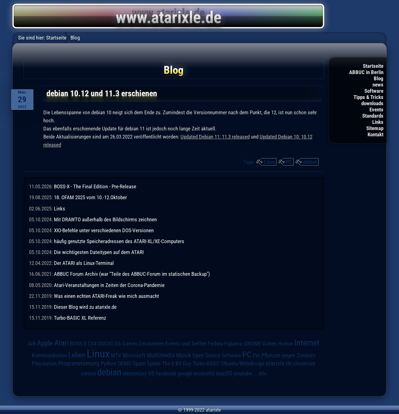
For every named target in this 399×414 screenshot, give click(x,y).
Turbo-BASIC (206, 363)
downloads (372, 103)
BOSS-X (78, 344)
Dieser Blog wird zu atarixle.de (85, 307)
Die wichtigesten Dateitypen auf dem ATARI (99, 252)
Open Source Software (216, 355)
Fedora (215, 343)
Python (108, 363)
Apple (45, 343)
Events (376, 109)
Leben (76, 355)
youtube (242, 373)
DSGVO (106, 344)
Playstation (44, 363)
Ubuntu (229, 363)
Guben (269, 344)
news (378, 85)
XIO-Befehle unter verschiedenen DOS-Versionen (104, 230)
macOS (224, 373)
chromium (304, 363)
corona (88, 373)
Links (377, 122)
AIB (32, 344)
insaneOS (204, 373)
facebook (166, 373)
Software (373, 91)
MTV (116, 355)
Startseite (373, 66)
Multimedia (161, 355)
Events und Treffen (186, 344)
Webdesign (251, 363)
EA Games (126, 344)
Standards (372, 116)
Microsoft (134, 355)
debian (310, 162)
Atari (61, 342)
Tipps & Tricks (368, 97)
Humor (285, 344)
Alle (262, 373)
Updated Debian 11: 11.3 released (215, 137)
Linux (269, 162)
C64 (92, 344)
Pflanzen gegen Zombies (288, 355)
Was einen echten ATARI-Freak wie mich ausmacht (106, 296)
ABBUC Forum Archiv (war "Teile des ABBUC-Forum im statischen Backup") (132, 274)
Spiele (154, 363)
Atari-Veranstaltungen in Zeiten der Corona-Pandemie (109, 285)
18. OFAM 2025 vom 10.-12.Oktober (90, 197)
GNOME (252, 343)
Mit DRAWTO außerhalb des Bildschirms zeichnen (105, 219)
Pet (256, 355)
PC (289, 162)
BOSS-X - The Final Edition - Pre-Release (95, 186)
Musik (183, 355)
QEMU (124, 363)
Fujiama (233, 343)
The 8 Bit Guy (176, 363)
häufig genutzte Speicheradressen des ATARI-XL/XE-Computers (119, 241)
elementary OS (138, 373)
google (184, 373)
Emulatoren (151, 343)
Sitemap (374, 128)
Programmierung (78, 363)
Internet (307, 342)
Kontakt (375, 134)
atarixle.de (279, 363)
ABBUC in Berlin (366, 72)
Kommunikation (49, 355)
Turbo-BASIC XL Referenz (80, 318)
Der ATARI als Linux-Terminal (84, 263)
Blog (378, 78)
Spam (139, 363)
